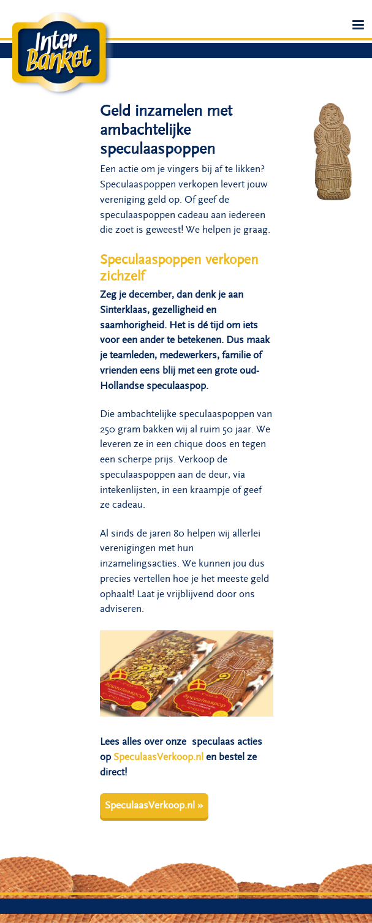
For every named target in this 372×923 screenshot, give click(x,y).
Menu (358, 29)
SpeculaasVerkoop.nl (158, 757)
